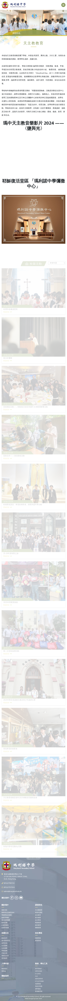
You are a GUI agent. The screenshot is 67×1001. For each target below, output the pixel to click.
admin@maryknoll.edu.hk (13, 891)
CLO (36, 976)
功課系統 (38, 984)
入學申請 (5, 963)
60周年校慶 (5, 928)
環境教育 (4, 958)
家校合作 (4, 938)
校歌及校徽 (5, 917)
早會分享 (4, 953)
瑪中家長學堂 (6, 940)
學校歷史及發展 (7, 915)
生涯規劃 (4, 946)
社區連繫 (4, 948)
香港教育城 (38, 991)
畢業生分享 (5, 956)
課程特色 (38, 905)
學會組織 (4, 951)
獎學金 (4, 971)
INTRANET (38, 969)
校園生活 (5, 933)
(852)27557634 (9, 887)
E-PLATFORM (39, 981)
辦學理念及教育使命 (8, 912)
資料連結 (38, 989)
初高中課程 (38, 912)
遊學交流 (4, 943)
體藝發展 (38, 928)
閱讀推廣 (38, 923)
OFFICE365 (38, 971)
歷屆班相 (38, 940)
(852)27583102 (9, 883)
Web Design (29, 998)
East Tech (39, 998)
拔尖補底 (38, 917)
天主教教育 (38, 910)
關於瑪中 (5, 905)
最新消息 (4, 910)
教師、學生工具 (41, 963)
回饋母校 (38, 938)
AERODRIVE (39, 979)
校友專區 (38, 933)
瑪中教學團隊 (6, 920)
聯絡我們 (5, 976)
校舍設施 (4, 923)
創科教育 (38, 925)
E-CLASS (38, 974)
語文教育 (38, 915)
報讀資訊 (4, 969)
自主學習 (38, 920)
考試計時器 (38, 986)
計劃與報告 (5, 925)
